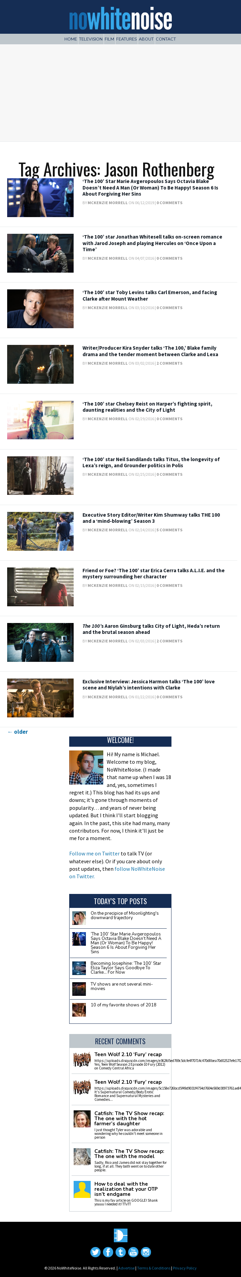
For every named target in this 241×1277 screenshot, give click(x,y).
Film (109, 39)
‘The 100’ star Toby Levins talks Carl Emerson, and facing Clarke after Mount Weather (149, 295)
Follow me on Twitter (94, 853)
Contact (166, 39)
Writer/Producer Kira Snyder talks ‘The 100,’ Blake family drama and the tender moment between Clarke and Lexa (150, 351)
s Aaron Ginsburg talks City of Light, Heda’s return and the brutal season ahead (151, 629)
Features (126, 39)
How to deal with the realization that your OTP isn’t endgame (126, 1189)
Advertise (126, 1268)
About (146, 39)
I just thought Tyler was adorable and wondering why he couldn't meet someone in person (128, 1133)
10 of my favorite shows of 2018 (123, 1005)
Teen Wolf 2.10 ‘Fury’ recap (128, 1054)
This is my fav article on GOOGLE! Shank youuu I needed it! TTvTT (126, 1202)
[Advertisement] (120, 90)
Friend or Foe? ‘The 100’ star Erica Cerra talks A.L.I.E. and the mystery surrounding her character (153, 573)
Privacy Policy (185, 1268)
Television (91, 39)
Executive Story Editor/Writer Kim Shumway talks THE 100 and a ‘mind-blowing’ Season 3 (151, 518)
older (17, 731)
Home (70, 39)
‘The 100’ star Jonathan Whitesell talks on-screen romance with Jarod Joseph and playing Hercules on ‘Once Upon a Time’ (152, 243)
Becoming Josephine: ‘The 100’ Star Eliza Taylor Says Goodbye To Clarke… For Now (126, 967)
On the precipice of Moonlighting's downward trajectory (125, 915)
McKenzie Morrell (108, 202)
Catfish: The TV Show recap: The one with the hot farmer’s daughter (129, 1118)
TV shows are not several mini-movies (122, 986)
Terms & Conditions (153, 1268)
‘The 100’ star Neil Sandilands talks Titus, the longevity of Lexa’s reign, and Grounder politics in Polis (151, 462)
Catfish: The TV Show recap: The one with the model (129, 1154)
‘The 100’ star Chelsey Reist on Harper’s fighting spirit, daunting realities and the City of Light (147, 406)
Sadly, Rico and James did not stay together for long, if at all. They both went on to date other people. (130, 1166)
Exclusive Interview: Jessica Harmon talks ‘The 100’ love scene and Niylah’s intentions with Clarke (148, 684)
